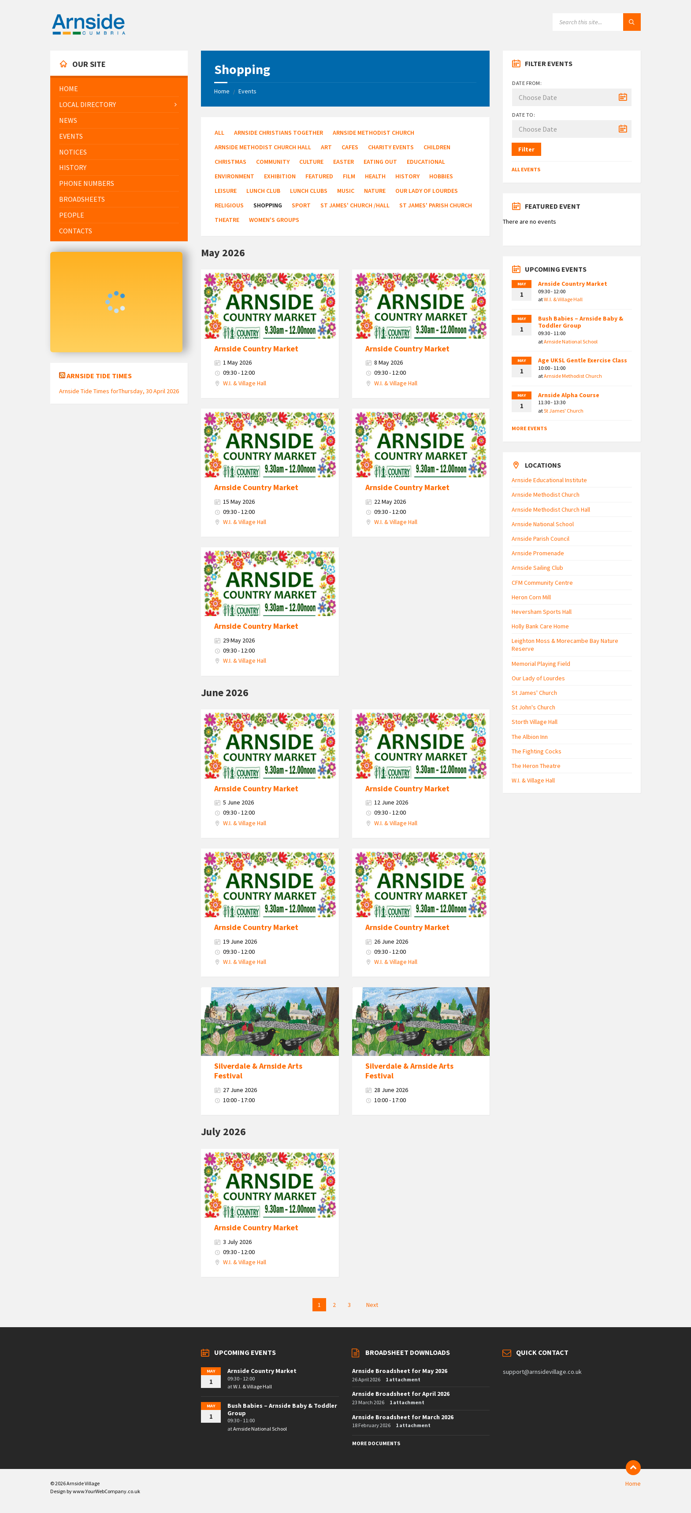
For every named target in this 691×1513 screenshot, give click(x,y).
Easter (343, 162)
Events (247, 91)
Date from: (527, 83)
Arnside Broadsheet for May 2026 (399, 1371)
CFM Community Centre (542, 583)
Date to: (523, 114)
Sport (301, 205)
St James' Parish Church (435, 205)
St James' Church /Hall (355, 205)
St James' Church (563, 410)
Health (375, 176)
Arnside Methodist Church (373, 133)
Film (349, 176)
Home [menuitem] (633, 1483)
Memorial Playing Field (541, 664)
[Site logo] (88, 33)
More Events (529, 428)
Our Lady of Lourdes (426, 191)
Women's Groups (274, 220)
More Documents (376, 1443)
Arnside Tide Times (99, 375)
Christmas (230, 162)
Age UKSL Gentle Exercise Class (582, 360)
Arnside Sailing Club (537, 568)
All (219, 133)
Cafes (350, 147)
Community (273, 162)
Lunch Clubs (308, 191)
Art (326, 147)
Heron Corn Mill (531, 597)
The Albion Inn (530, 737)
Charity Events (391, 147)
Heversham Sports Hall (542, 612)
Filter (526, 149)
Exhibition (280, 176)
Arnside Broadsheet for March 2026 (402, 1417)
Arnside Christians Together (278, 133)
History (407, 176)
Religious (229, 205)
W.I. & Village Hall (244, 383)
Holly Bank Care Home (540, 626)
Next (372, 1305)
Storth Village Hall (534, 722)
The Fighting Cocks (536, 751)
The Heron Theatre (536, 766)
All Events (526, 169)
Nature (375, 191)
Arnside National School (571, 341)
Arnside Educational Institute (549, 480)
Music (345, 191)
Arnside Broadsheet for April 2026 (401, 1394)
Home (222, 91)
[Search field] (597, 22)
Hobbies (441, 176)
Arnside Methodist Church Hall (263, 147)
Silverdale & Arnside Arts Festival (258, 1071)
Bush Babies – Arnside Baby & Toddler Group (580, 322)
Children (437, 147)
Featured (319, 176)
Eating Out (380, 162)
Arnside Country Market (256, 348)
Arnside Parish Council (540, 538)
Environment (234, 176)
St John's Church (533, 707)
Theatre (227, 220)
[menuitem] (119, 88)
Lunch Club (263, 191)
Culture (311, 162)
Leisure (226, 191)
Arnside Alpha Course (568, 395)
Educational (426, 162)
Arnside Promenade (538, 553)
